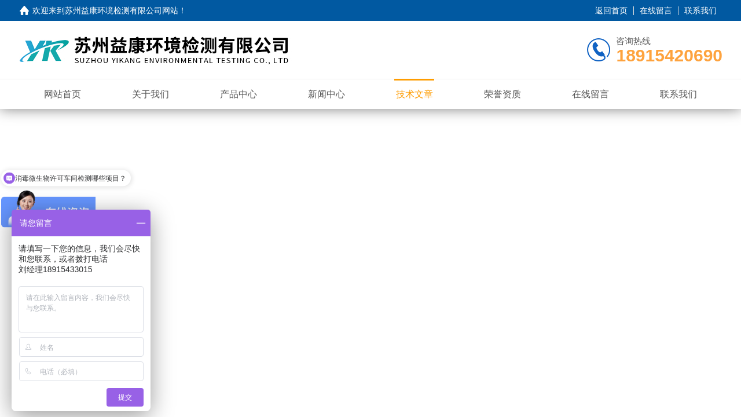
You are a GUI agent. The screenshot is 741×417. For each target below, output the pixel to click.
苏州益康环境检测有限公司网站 (121, 10)
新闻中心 (326, 94)
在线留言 (656, 10)
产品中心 (238, 94)
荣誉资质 (502, 94)
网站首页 (62, 94)
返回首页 (611, 10)
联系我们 (700, 10)
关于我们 (150, 94)
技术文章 (414, 94)
